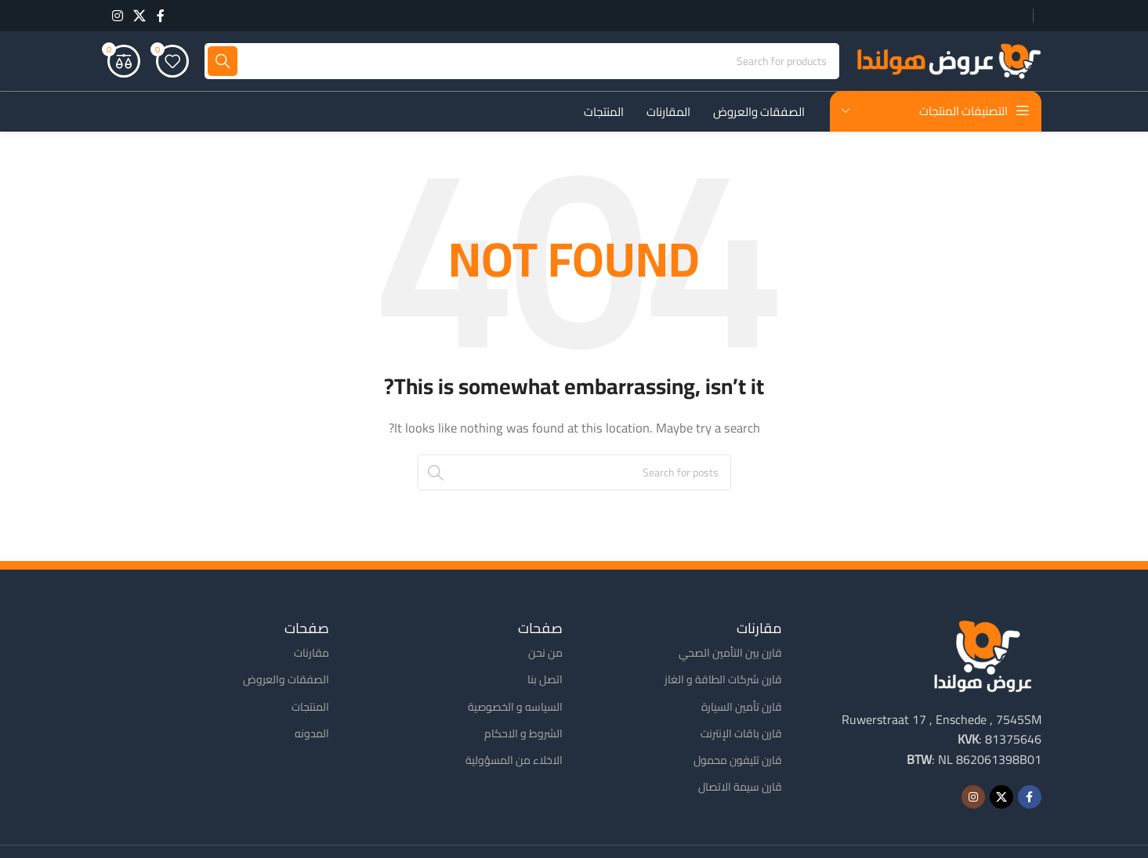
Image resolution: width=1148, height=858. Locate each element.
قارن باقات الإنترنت (741, 735)
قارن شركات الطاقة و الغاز (723, 681)
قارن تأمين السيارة (741, 708)
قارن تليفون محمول (738, 761)
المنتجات (310, 708)
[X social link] (140, 15)
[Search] (522, 63)
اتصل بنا (545, 681)
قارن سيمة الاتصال (740, 788)
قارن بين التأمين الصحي (730, 654)
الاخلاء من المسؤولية (514, 761)
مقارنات (311, 654)
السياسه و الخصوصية (515, 708)
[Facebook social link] (160, 15)
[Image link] (982, 655)
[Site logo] (948, 61)
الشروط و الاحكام (523, 735)
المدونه (312, 735)
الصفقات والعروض (286, 681)
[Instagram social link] (118, 15)
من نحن (545, 654)
